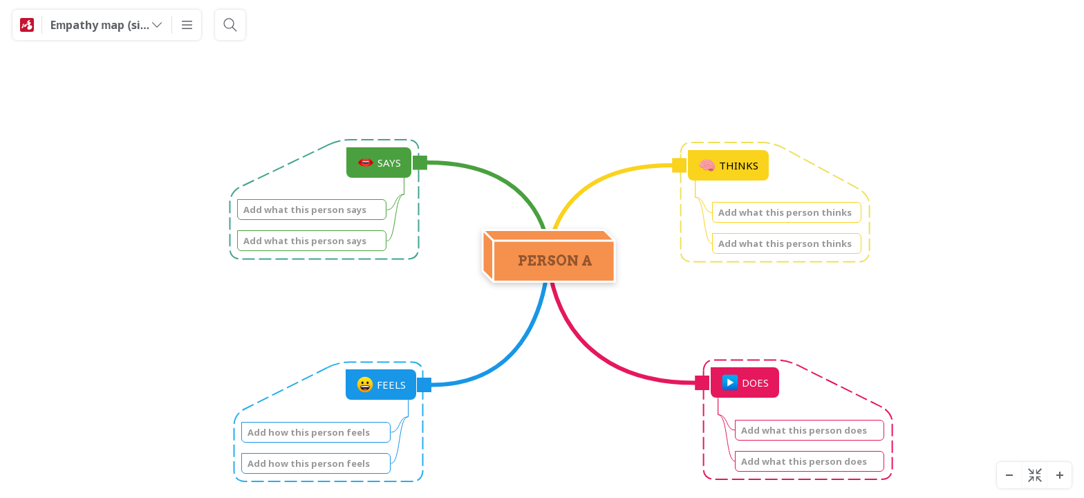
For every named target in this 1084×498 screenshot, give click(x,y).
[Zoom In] (1059, 475)
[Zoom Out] (1009, 475)
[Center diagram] (1034, 475)
